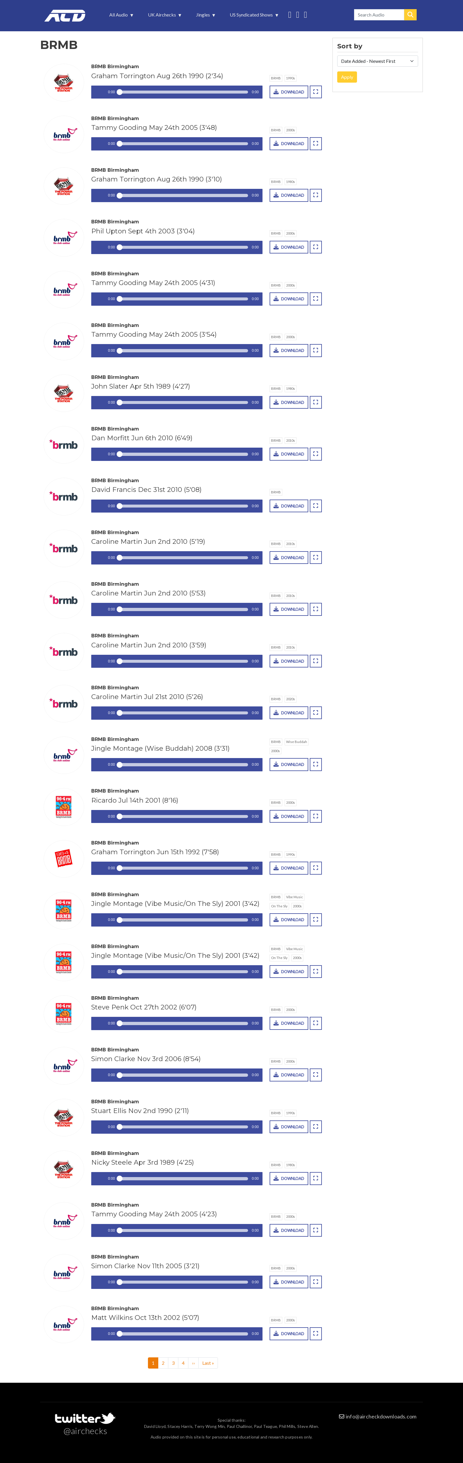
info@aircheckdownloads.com (381, 1416)
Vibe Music (294, 897)
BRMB (276, 78)
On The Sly (279, 906)
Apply (347, 77)
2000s (290, 130)
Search (410, 14)
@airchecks (85, 1430)
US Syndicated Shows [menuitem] (252, 16)
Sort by (349, 46)
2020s (290, 699)
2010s (290, 440)
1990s (290, 78)
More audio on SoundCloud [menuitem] (297, 14)
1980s (290, 182)
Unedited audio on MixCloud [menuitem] (305, 14)
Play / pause (98, 92)
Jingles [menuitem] (203, 16)
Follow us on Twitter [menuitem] (289, 14)
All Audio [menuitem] (119, 16)
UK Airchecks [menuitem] (162, 16)
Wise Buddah (296, 742)
